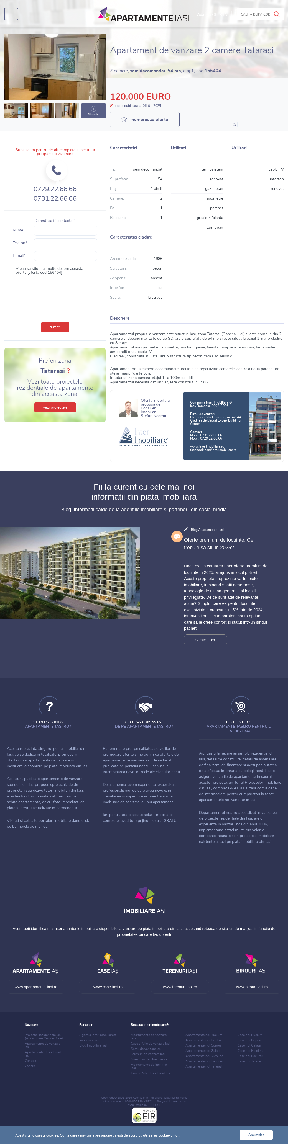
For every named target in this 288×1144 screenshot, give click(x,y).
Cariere (30, 1066)
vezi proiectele (55, 407)
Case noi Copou (249, 1040)
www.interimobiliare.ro (207, 446)
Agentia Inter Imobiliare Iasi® (151, 1097)
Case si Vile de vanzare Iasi (150, 1043)
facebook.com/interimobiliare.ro (213, 449)
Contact (30, 1060)
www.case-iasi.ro (108, 987)
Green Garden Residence (149, 1059)
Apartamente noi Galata (202, 1050)
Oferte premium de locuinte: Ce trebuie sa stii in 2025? (218, 543)
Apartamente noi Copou (203, 1045)
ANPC (148, 1101)
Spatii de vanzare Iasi (146, 1048)
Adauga (212, 15)
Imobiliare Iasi (89, 1040)
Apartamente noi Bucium (203, 1035)
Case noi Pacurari (250, 1056)
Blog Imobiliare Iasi (93, 1045)
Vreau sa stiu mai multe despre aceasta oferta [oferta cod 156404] (55, 276)
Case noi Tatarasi (250, 1061)
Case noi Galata (249, 1045)
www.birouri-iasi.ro (252, 987)
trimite (55, 327)
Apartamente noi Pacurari (204, 1061)
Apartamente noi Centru (203, 1040)
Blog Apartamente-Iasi (207, 530)
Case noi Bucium (250, 1035)
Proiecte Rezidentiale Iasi (44, 1036)
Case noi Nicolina (250, 1050)
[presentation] (55, 304)
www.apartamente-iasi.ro (36, 987)
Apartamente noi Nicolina (204, 1056)
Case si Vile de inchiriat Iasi (151, 1073)
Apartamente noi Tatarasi (203, 1066)
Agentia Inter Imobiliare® (97, 1035)
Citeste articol (205, 640)
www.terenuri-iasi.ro (180, 987)
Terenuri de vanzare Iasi (148, 1054)
